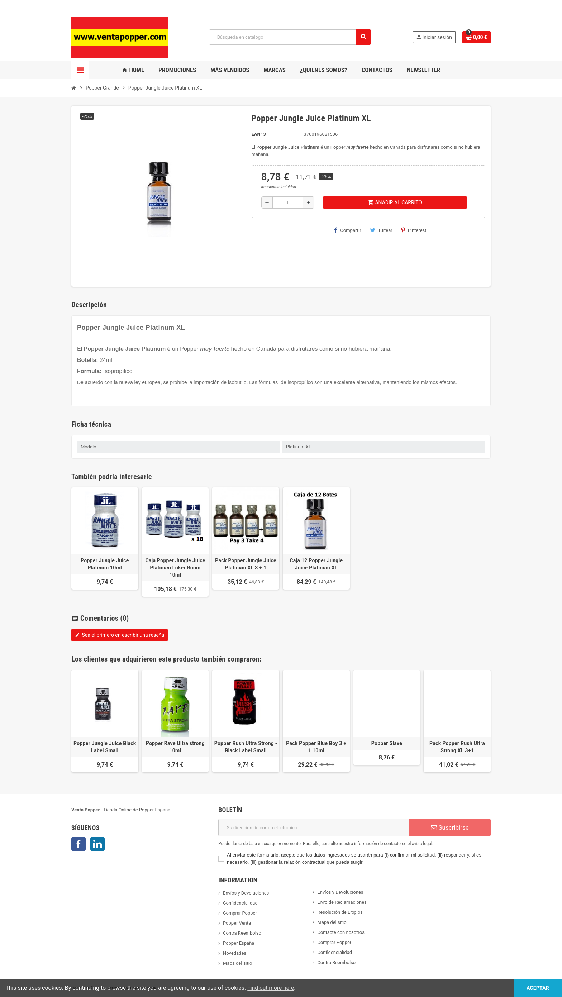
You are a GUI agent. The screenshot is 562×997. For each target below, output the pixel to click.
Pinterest (414, 230)
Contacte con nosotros (341, 932)
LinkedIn (97, 844)
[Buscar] (290, 37)
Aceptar (534, 988)
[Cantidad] (287, 202)
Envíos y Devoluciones (246, 893)
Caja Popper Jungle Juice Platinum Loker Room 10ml (175, 568)
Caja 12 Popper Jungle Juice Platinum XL (316, 564)
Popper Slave (386, 743)
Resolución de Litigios (340, 912)
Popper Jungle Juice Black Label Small (104, 746)
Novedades (234, 953)
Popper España (238, 943)
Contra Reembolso (242, 933)
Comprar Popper (240, 913)
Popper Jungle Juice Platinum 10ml (105, 564)
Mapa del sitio (237, 963)
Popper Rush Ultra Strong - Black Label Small (245, 746)
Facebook (78, 844)
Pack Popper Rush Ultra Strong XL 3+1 (457, 746)
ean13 (259, 134)
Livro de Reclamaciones (341, 902)
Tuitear (381, 230)
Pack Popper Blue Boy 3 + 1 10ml (316, 746)
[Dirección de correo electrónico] (313, 827)
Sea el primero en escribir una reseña (119, 635)
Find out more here (271, 987)
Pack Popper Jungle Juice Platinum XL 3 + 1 (245, 564)
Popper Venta (237, 923)
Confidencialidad (240, 903)
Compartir (347, 230)
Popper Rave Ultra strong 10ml (175, 746)
